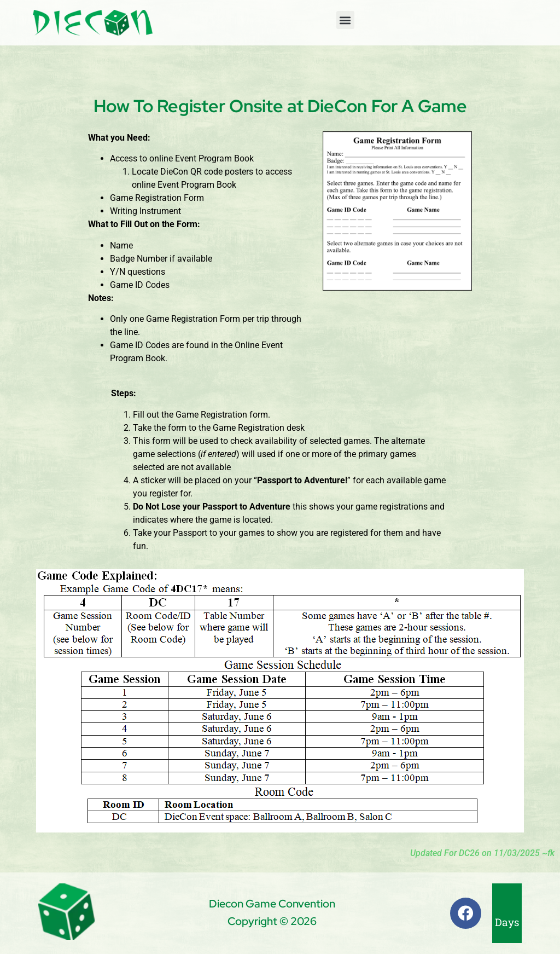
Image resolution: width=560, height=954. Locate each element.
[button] (345, 20)
